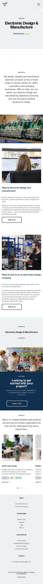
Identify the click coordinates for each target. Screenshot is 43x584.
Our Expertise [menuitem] (21, 535)
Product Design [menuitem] (21, 540)
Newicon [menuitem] (21, 527)
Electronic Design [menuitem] (21, 546)
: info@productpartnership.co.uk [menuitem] (21, 562)
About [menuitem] (21, 498)
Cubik (27, 34)
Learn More (21, 338)
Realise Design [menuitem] (21, 519)
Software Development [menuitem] (21, 549)
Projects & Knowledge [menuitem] (21, 506)
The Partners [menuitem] (21, 513)
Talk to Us (12, 220)
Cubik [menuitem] (21, 525)
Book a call (17, 403)
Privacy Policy (21, 577)
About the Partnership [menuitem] (21, 504)
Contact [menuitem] (21, 556)
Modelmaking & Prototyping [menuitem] (21, 543)
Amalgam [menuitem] (21, 522)
